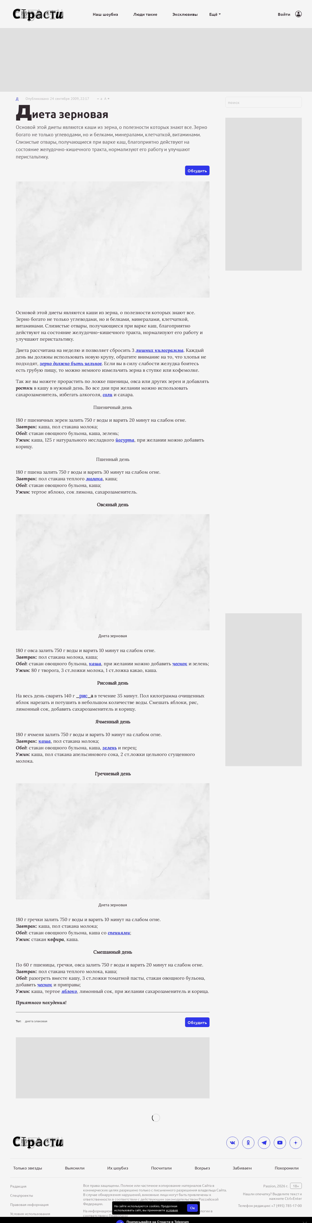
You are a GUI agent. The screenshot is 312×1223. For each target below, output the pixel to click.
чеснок (179, 664)
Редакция (18, 1186)
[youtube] (280, 1143)
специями (119, 933)
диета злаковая (36, 1021)
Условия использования (30, 1213)
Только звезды (27, 1167)
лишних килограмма (160, 350)
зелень (109, 748)
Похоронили (287, 1167)
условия (172, 1210)
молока (94, 479)
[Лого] (38, 14)
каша (95, 664)
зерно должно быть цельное (71, 363)
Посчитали (161, 1167)
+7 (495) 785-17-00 (286, 1205)
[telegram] (264, 1143)
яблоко (69, 991)
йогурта (124, 440)
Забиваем (242, 1167)
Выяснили (75, 1167)
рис (83, 696)
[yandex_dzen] (296, 1143)
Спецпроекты (21, 1195)
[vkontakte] (232, 1143)
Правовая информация (29, 1204)
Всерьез (202, 1167)
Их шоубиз (117, 1167)
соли (107, 394)
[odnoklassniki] (248, 1143)
